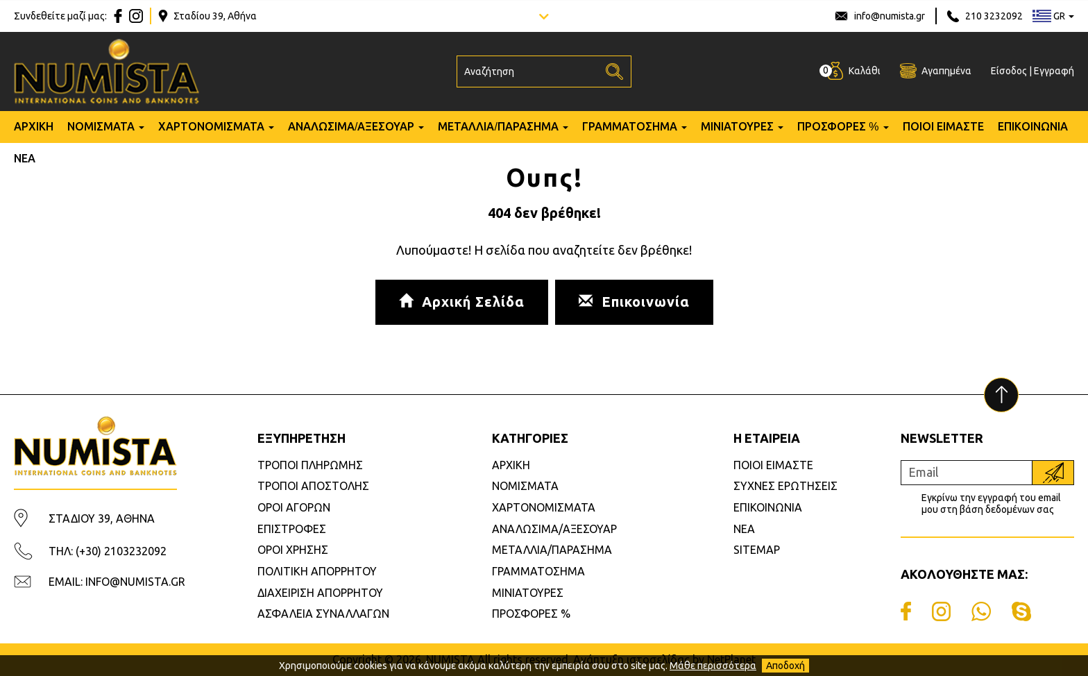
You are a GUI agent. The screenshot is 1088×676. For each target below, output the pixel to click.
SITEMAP (756, 549)
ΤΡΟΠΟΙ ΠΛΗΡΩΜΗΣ (310, 465)
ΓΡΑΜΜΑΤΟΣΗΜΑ (629, 127)
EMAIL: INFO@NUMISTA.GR (117, 581)
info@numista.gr (889, 16)
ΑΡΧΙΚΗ (33, 127)
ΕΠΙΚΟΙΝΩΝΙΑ (1033, 127)
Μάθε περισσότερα (713, 665)
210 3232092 (994, 16)
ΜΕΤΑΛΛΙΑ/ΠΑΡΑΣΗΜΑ (498, 127)
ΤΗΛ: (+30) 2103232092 (108, 551)
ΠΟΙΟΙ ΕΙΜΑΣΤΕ (943, 127)
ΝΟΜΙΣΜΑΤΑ (101, 127)
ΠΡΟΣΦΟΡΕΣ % (838, 127)
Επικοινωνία (634, 302)
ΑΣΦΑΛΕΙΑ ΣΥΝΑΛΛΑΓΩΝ (323, 613)
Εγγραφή (1054, 70)
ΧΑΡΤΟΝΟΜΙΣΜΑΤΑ (211, 127)
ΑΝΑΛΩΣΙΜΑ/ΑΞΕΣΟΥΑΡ (351, 127)
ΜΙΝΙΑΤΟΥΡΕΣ (737, 127)
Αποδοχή (785, 665)
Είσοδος (1009, 70)
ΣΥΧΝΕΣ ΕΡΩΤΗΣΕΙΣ (785, 486)
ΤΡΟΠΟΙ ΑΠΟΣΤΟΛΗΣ (313, 486)
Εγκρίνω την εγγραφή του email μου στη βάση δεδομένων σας (991, 503)
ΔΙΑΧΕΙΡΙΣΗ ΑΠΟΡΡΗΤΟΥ (320, 592)
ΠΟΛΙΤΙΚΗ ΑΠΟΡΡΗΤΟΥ (317, 571)
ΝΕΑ (24, 158)
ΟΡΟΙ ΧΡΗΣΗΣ (292, 549)
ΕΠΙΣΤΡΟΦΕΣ (291, 529)
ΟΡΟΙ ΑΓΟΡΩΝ (293, 507)
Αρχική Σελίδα (462, 302)
